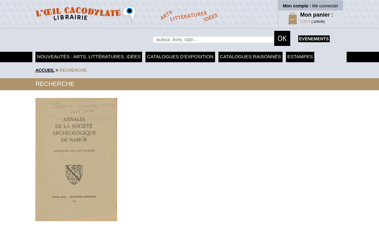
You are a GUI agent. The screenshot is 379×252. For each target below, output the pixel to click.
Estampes (300, 56)
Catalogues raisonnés (250, 56)
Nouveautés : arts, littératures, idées (89, 56)
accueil (45, 70)
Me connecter (325, 5)
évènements (314, 38)
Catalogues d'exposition (180, 56)
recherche (73, 70)
